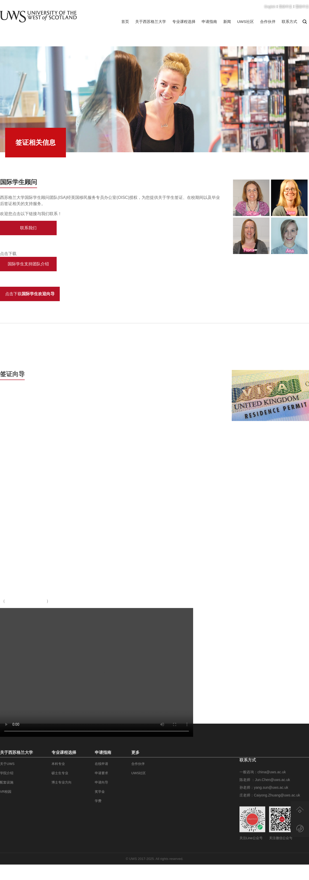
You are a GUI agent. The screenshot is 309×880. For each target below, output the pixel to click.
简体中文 (285, 7)
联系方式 (289, 21)
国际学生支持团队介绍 (28, 264)
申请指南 (209, 21)
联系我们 (28, 228)
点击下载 (30, 294)
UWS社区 (245, 21)
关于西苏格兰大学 (150, 21)
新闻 (227, 21)
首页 (125, 21)
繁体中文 (302, 7)
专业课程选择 (183, 21)
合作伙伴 (268, 21)
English (270, 7)
